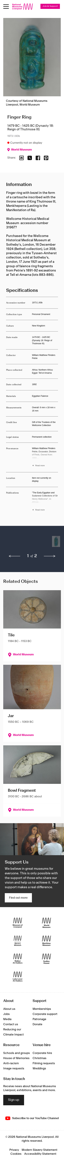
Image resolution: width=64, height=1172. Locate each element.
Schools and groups (16, 1053)
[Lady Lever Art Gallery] (17, 977)
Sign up (13, 1100)
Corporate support (45, 1014)
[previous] (14, 556)
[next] (49, 556)
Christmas (39, 1058)
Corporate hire (42, 1053)
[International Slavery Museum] (17, 941)
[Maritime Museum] (46, 941)
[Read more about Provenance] (45, 457)
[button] (13, 543)
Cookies (16, 1153)
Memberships (42, 1009)
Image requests (13, 1068)
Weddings (39, 1068)
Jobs (6, 1014)
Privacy (14, 1149)
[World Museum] (46, 923)
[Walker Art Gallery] (17, 959)
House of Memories (16, 1058)
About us (9, 1009)
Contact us (10, 1024)
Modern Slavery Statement (39, 1149)
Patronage (39, 1019)
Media (7, 1019)
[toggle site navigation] (6, 6)
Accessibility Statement (40, 1153)
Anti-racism (11, 1063)
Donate (37, 1024)
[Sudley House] (46, 959)
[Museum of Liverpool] (17, 923)
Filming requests (44, 1063)
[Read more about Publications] (45, 501)
